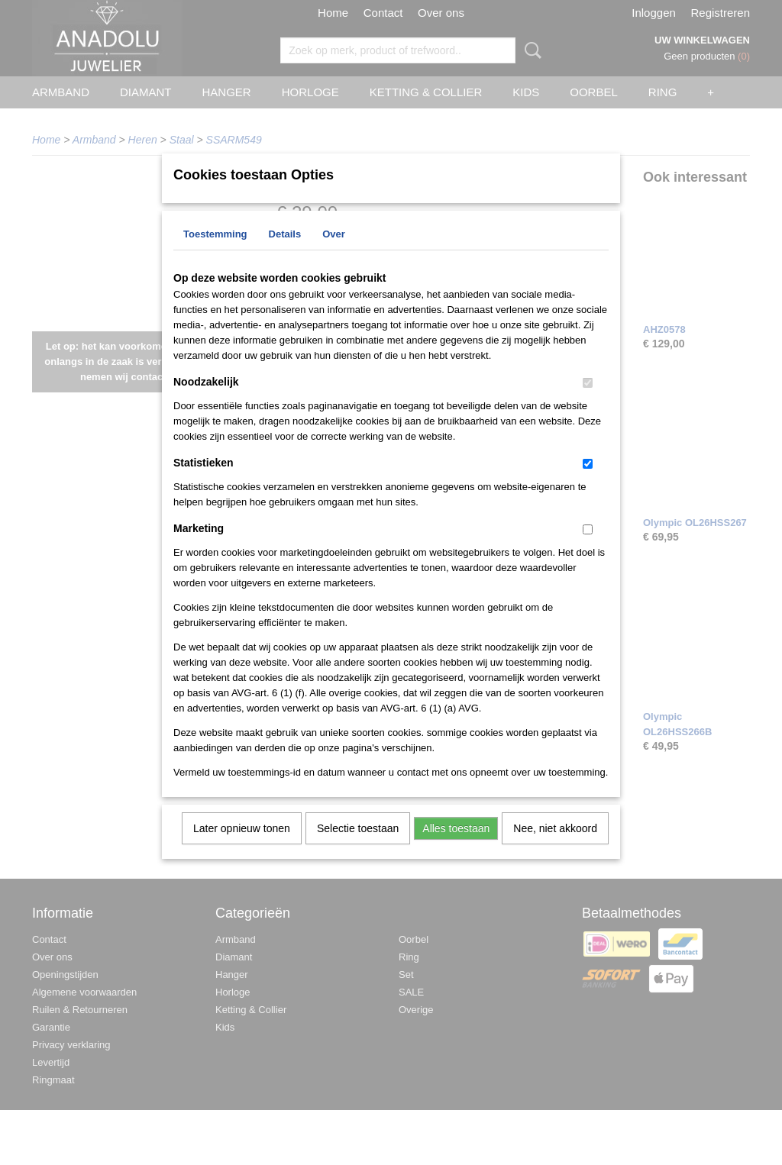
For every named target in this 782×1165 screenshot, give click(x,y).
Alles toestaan (456, 848)
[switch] (588, 403)
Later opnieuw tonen (241, 848)
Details (285, 254)
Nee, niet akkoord (555, 848)
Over (333, 254)
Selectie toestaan (358, 848)
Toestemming (215, 254)
